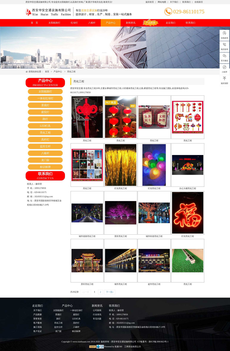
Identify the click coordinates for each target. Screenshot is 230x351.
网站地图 (162, 2)
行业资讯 (97, 314)
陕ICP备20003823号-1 (158, 342)
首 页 (34, 22)
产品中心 (110, 22)
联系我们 (186, 2)
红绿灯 (74, 22)
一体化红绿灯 (45, 98)
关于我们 (174, 2)
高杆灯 (45, 139)
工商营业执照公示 (132, 346)
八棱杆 (91, 22)
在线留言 (199, 2)
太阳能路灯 (54, 22)
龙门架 (45, 160)
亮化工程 (71, 71)
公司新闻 (97, 310)
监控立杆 (45, 146)
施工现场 (37, 327)
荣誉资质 (37, 319)
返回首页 (150, 2)
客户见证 (37, 331)
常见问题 (97, 319)
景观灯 (45, 105)
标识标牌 (45, 166)
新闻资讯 (130, 22)
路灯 (45, 118)
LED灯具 (45, 125)
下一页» (109, 292)
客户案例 (37, 323)
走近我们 (170, 22)
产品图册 (150, 22)
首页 (47, 71)
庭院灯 (45, 112)
